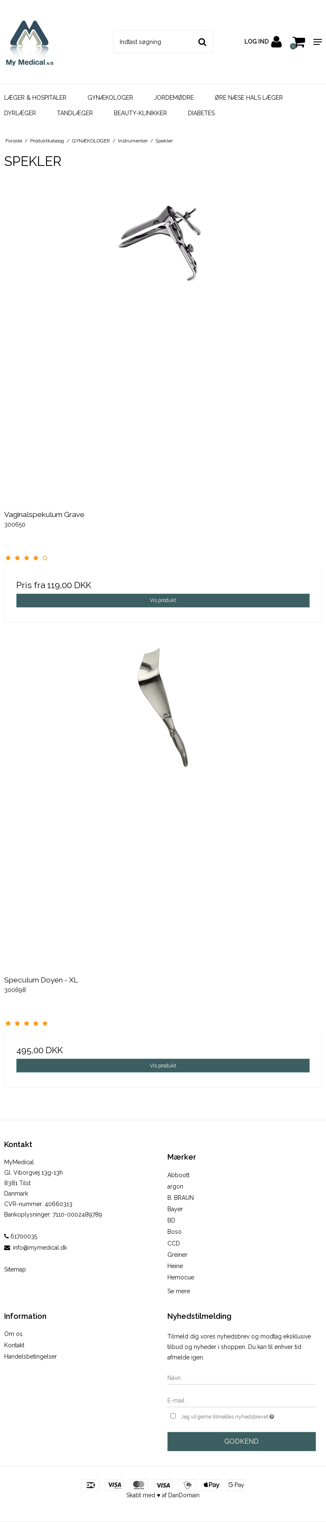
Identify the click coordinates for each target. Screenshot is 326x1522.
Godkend (241, 1441)
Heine (175, 1266)
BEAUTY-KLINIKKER (140, 113)
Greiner (177, 1254)
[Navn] (241, 1377)
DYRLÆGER (20, 113)
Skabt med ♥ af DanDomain (163, 1495)
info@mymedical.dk (40, 1247)
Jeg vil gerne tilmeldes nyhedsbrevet (248, 1415)
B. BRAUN (180, 1197)
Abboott (178, 1175)
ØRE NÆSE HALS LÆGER (249, 97)
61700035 (20, 1236)
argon (175, 1186)
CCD (173, 1243)
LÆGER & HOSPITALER (35, 97)
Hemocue (180, 1277)
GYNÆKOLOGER (110, 97)
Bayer (175, 1209)
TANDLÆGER (75, 113)
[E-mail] (241, 1400)
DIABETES (201, 113)
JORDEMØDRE (174, 97)
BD (171, 1220)
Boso (174, 1231)
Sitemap (15, 1269)
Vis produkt (163, 600)
